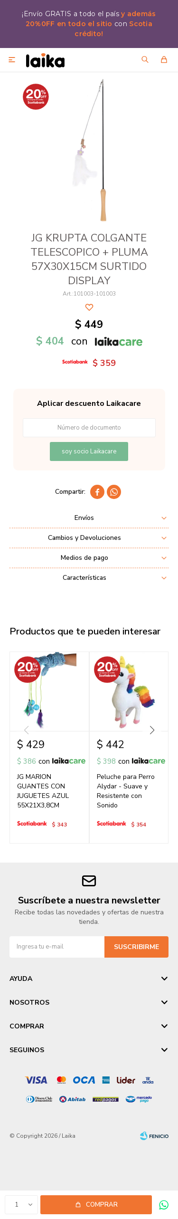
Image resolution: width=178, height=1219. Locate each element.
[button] (152, 730)
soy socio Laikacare (89, 451)
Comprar (102, 1204)
